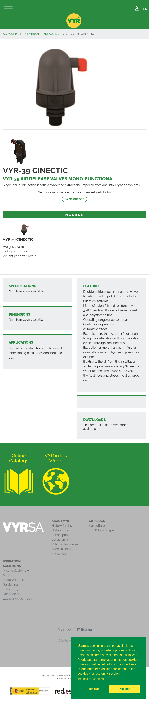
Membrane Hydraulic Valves (46, 33)
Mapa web (59, 553)
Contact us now (74, 198)
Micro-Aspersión (14, 580)
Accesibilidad (61, 549)
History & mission (64, 525)
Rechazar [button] (93, 688)
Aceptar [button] (124, 688)
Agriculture (12, 33)
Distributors (60, 530)
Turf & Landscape (101, 530)
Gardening (10, 584)
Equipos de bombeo (17, 598)
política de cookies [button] (91, 678)
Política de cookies (65, 544)
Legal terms (60, 539)
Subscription (60, 535)
